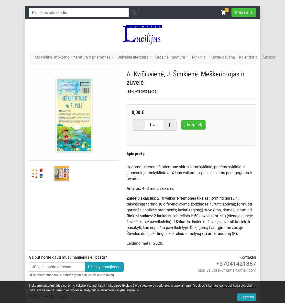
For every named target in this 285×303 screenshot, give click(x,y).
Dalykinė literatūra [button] (132, 57)
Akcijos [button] (268, 57)
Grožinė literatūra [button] (170, 57)
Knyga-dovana (222, 57)
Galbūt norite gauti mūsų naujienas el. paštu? (68, 257)
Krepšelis (244, 12)
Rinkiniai (199, 57)
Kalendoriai (248, 57)
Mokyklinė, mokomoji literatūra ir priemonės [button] (72, 57)
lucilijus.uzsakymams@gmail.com (227, 270)
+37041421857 (236, 263)
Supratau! (247, 297)
